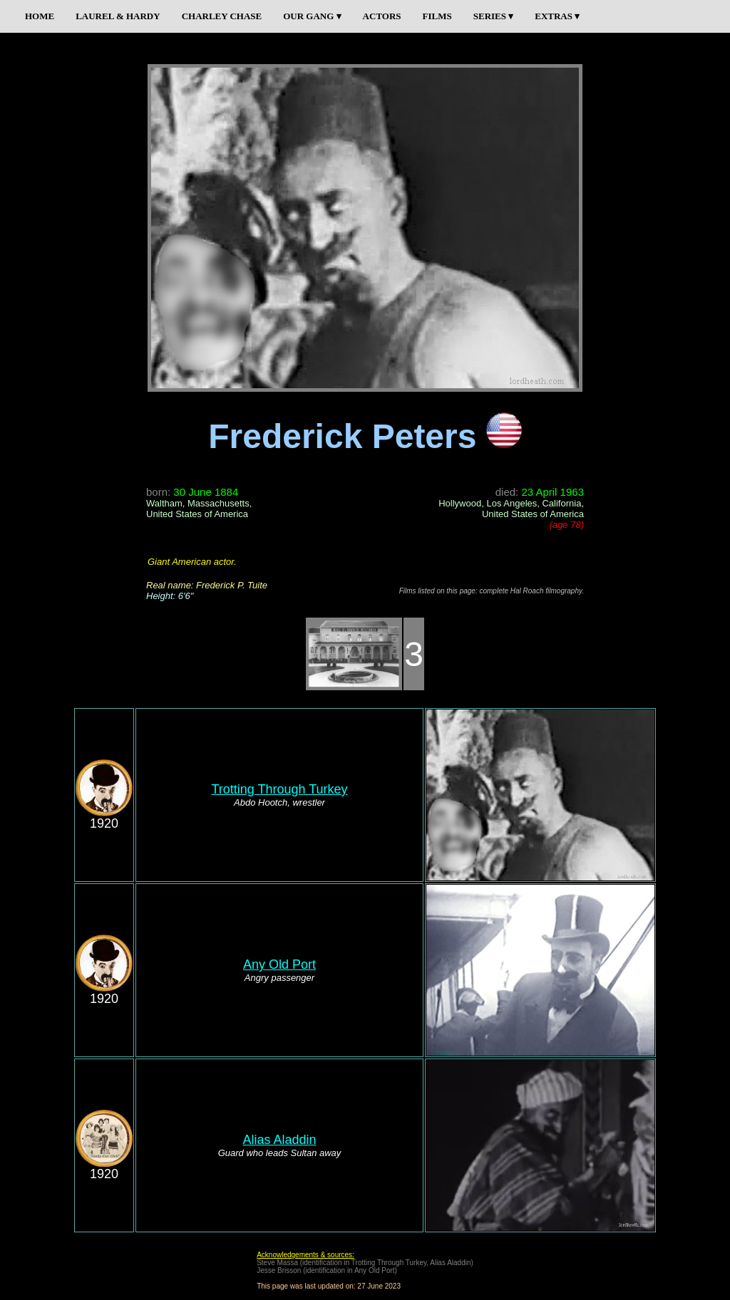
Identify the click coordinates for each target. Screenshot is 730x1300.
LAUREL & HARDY (118, 16)
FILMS (437, 16)
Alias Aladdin (279, 1140)
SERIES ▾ (493, 16)
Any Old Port (279, 964)
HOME (39, 16)
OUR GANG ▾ (312, 16)
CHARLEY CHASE (222, 16)
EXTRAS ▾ (557, 16)
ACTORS (382, 16)
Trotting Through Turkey (279, 789)
